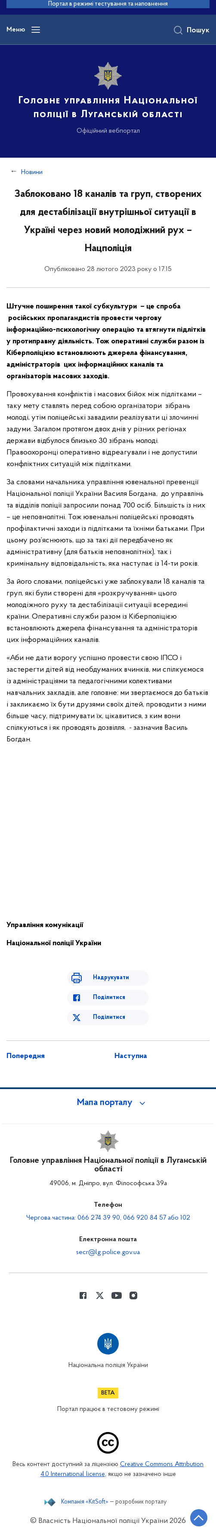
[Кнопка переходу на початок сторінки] (198, 1517)
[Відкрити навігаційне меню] (35, 29)
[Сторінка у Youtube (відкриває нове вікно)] (116, 1295)
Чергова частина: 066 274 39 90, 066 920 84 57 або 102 (108, 1217)
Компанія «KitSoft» (84, 1502)
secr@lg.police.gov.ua (108, 1252)
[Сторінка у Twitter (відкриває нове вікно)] (100, 1295)
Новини (32, 172)
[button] (108, 1103)
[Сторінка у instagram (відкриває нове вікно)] (133, 1295)
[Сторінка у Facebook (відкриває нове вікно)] (83, 1295)
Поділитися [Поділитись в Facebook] (109, 997)
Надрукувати (111, 978)
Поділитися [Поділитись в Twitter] (109, 1017)
